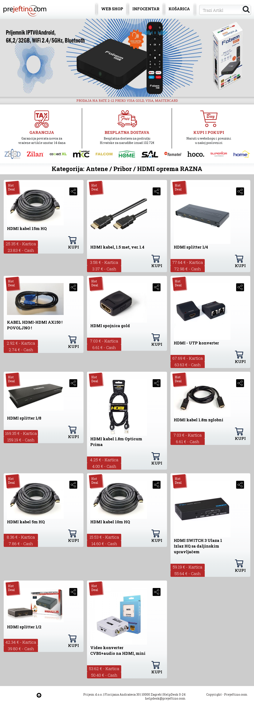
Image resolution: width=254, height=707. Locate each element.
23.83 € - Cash (21, 250)
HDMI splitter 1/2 (24, 626)
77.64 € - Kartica (187, 262)
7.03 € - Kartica (104, 341)
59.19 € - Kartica (187, 567)
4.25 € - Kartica (104, 459)
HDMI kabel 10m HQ (110, 521)
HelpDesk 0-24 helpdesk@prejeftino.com (165, 696)
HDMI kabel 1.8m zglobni (198, 419)
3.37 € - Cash (104, 268)
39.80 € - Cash (21, 648)
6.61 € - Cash (104, 347)
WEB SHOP (112, 8)
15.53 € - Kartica (104, 537)
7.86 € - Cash (21, 543)
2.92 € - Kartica (21, 343)
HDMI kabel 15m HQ (27, 228)
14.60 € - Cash (104, 543)
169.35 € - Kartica (21, 433)
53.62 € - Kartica (104, 668)
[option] (127, 58)
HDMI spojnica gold (110, 325)
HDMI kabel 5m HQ (26, 521)
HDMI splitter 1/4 (191, 247)
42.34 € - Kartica (20, 642)
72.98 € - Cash (187, 268)
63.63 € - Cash (188, 364)
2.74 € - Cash (21, 349)
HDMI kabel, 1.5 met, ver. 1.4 (117, 247)
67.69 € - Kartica (187, 358)
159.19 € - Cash (20, 440)
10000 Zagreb (151, 694)
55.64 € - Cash (187, 573)
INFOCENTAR (145, 8)
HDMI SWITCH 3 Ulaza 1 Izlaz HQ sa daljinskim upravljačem (198, 546)
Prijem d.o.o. (92, 694)
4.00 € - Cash (104, 466)
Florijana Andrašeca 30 (122, 694)
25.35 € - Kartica (21, 243)
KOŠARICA (179, 8)
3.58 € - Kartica (104, 262)
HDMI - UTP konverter (196, 343)
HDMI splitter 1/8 (24, 418)
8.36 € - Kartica (21, 537)
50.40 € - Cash (104, 675)
